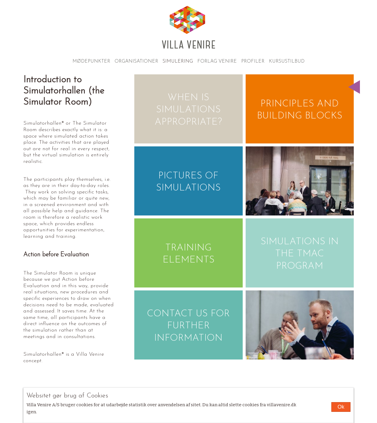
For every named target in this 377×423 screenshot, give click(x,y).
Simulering (178, 61)
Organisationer (136, 61)
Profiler (252, 61)
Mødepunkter (91, 61)
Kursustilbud (287, 61)
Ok (341, 407)
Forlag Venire (217, 61)
